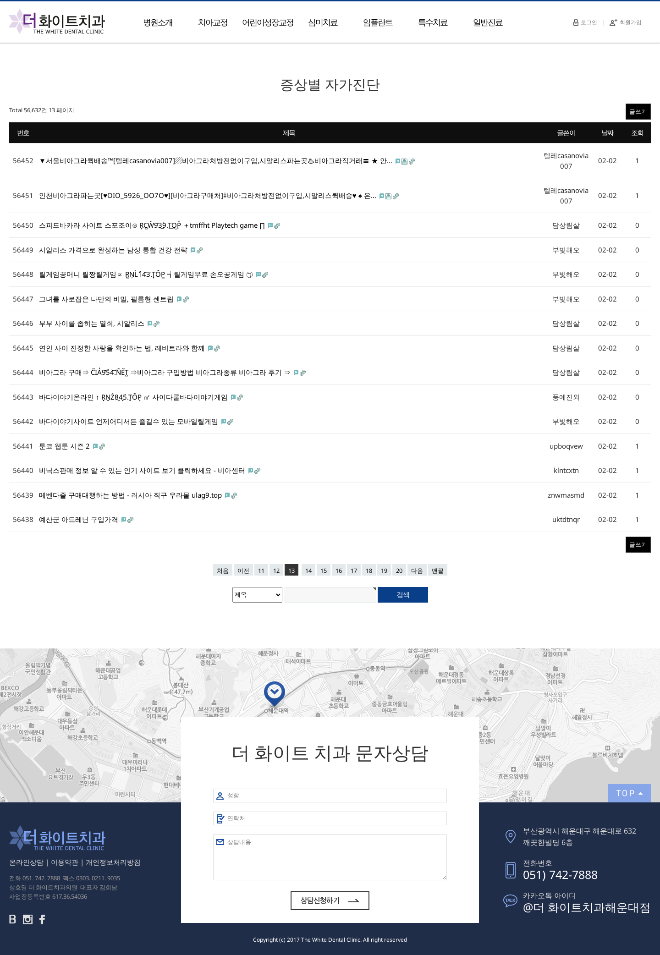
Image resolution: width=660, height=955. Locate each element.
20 (399, 570)
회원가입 (626, 22)
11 (261, 570)
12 (276, 570)
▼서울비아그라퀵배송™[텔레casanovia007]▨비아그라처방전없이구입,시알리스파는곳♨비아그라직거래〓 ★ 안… (216, 160)
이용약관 (64, 862)
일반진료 (487, 21)
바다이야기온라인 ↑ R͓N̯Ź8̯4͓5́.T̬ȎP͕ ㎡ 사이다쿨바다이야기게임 (134, 396)
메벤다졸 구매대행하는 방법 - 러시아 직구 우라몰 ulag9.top (131, 494)
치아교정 (212, 21)
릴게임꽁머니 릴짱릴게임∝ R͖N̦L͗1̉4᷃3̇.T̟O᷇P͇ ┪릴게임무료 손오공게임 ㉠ (147, 274)
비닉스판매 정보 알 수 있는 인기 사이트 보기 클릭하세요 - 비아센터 (143, 470)
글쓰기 (638, 111)
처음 (223, 570)
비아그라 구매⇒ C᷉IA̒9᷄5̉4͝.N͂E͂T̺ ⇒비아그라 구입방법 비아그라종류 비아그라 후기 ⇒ (165, 372)
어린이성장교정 (267, 21)
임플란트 (377, 21)
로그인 (585, 22)
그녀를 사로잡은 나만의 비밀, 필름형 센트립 (107, 298)
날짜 (607, 132)
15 (323, 570)
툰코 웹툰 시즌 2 (65, 445)
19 (384, 570)
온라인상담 (26, 862)
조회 (637, 132)
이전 (243, 570)
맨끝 (438, 570)
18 (369, 570)
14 (308, 570)
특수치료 (432, 21)
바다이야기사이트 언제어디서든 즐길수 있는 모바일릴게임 (129, 421)
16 (339, 570)
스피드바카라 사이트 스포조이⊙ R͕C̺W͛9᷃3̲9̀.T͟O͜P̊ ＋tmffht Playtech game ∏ (153, 225)
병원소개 (157, 21)
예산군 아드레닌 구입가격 (79, 519)
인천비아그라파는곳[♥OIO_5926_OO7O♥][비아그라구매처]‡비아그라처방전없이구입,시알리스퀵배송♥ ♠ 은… (208, 195)
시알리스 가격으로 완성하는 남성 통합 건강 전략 (114, 249)
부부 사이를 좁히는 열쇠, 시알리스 (92, 323)
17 (354, 570)
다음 (417, 570)
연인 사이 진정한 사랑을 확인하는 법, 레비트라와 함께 (123, 347)
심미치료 (322, 21)
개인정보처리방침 (113, 862)
